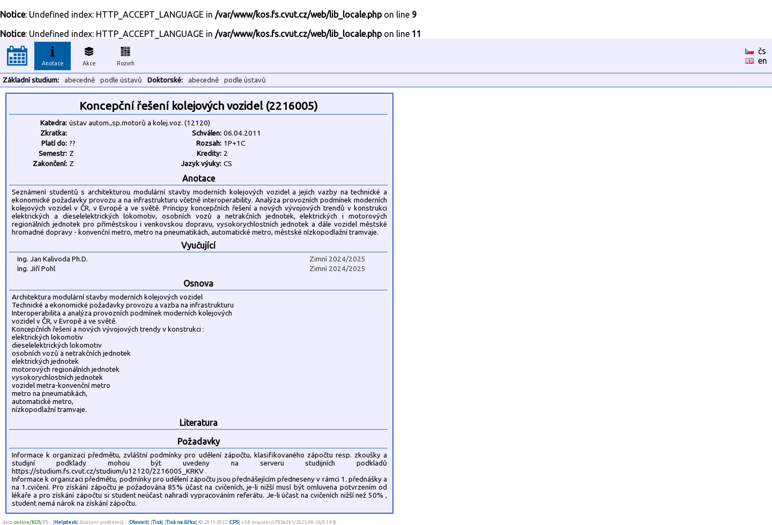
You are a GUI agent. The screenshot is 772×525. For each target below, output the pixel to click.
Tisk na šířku (181, 522)
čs (762, 51)
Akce (89, 54)
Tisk (157, 522)
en (762, 60)
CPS (234, 522)
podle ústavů (121, 80)
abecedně (79, 80)
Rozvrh (126, 54)
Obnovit (139, 522)
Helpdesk (65, 522)
